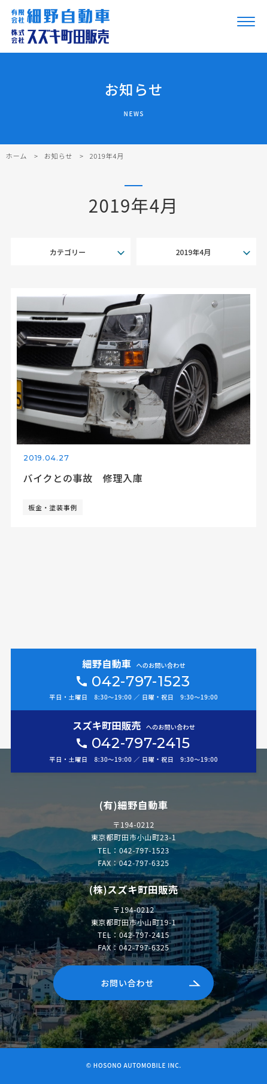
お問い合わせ (127, 983)
